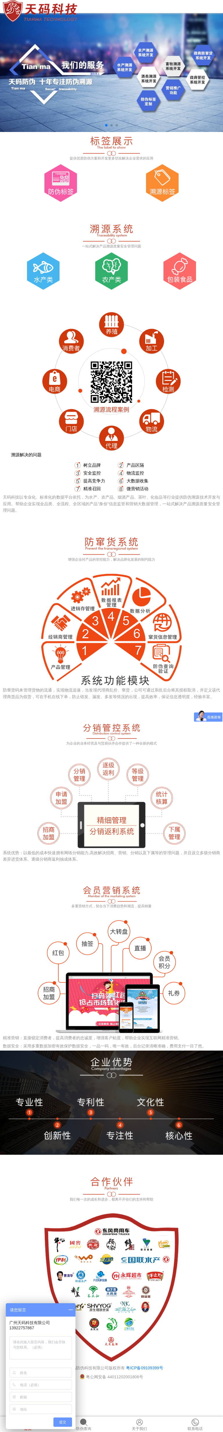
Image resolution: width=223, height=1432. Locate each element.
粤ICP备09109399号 (144, 1368)
